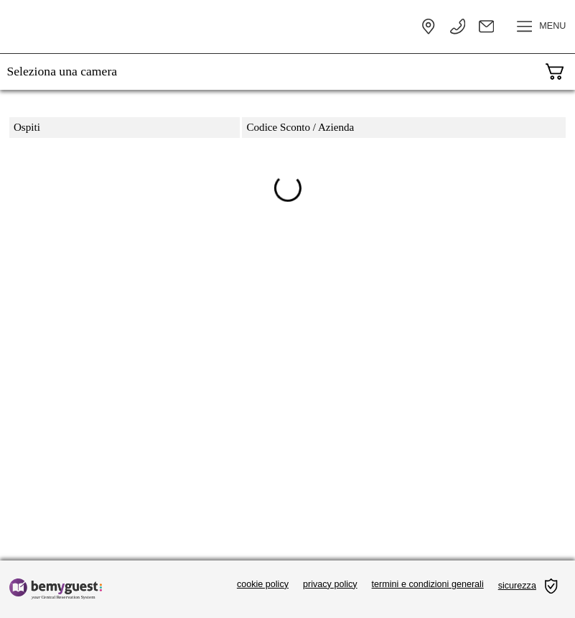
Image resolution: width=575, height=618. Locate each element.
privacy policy (330, 584)
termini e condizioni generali (428, 584)
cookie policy (263, 584)
